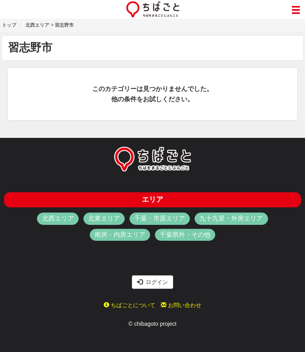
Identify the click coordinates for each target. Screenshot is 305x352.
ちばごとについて (129, 305)
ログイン (152, 282)
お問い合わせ (181, 305)
